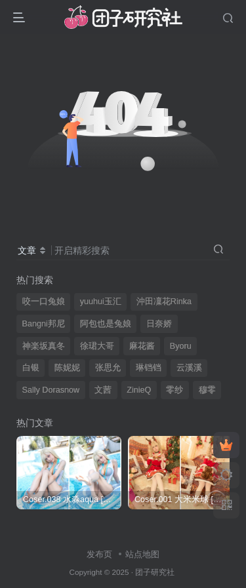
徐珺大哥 (97, 346)
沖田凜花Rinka (164, 301)
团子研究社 (154, 572)
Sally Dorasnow (51, 390)
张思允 (108, 367)
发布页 (99, 554)
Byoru (181, 346)
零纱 (174, 390)
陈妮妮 (67, 367)
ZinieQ (139, 390)
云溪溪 (189, 367)
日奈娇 (159, 323)
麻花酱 (142, 346)
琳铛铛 (148, 367)
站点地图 (142, 554)
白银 (30, 367)
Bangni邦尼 (43, 323)
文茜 (103, 390)
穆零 (207, 390)
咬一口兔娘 (43, 301)
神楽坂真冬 (43, 346)
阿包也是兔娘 (105, 323)
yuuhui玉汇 (100, 301)
